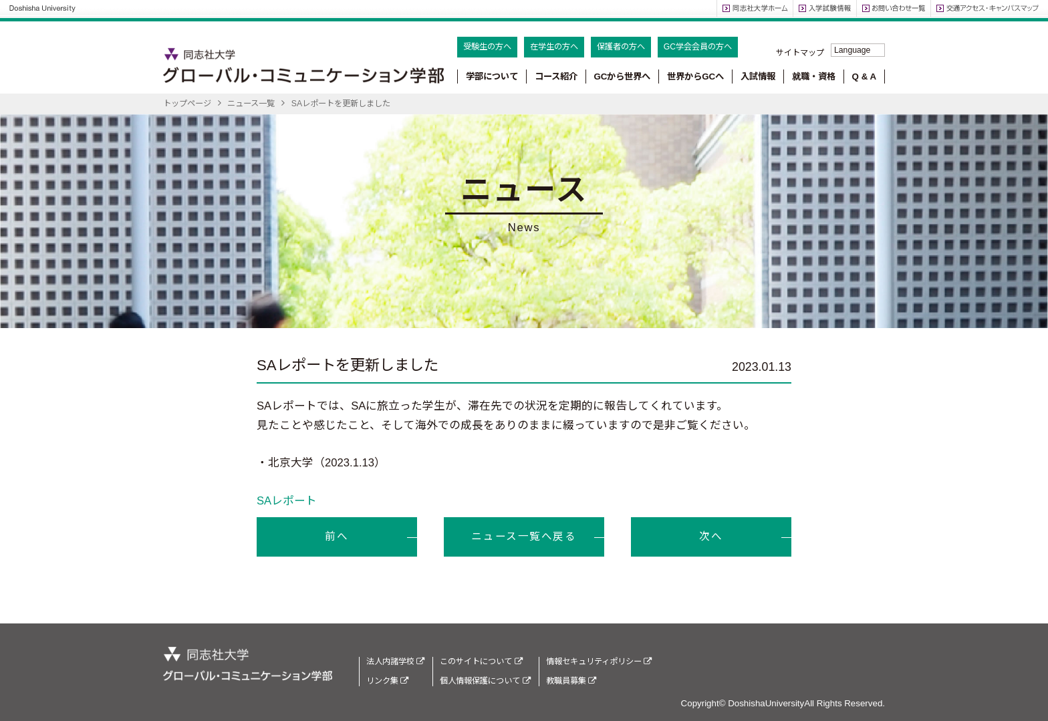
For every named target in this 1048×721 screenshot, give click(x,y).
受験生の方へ (487, 46)
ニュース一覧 (251, 103)
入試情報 (758, 76)
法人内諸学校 (395, 661)
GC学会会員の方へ (698, 46)
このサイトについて (481, 661)
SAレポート (287, 500)
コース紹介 (556, 76)
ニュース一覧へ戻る (523, 536)
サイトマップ (800, 52)
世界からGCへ (695, 76)
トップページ (187, 103)
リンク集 (387, 681)
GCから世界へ (622, 76)
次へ (711, 536)
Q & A (864, 76)
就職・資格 (813, 76)
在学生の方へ (554, 46)
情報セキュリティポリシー (599, 661)
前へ (336, 536)
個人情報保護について (485, 681)
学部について (492, 76)
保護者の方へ (621, 46)
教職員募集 (571, 681)
